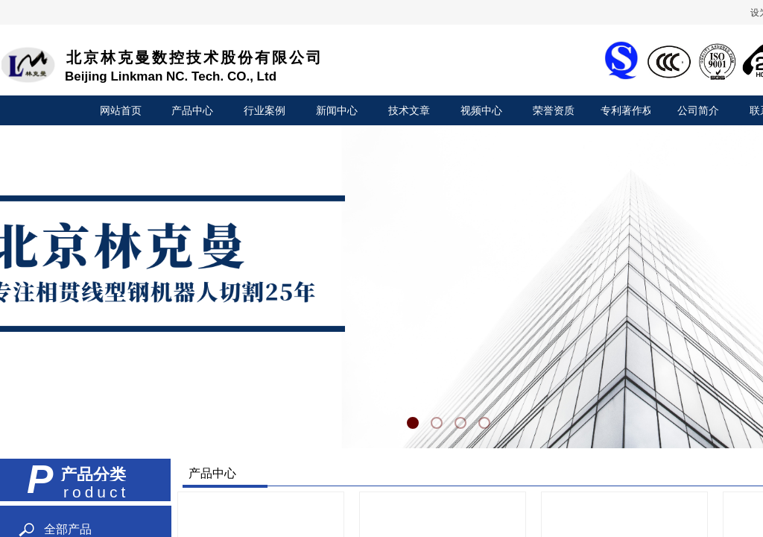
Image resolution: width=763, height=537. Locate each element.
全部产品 (68, 529)
